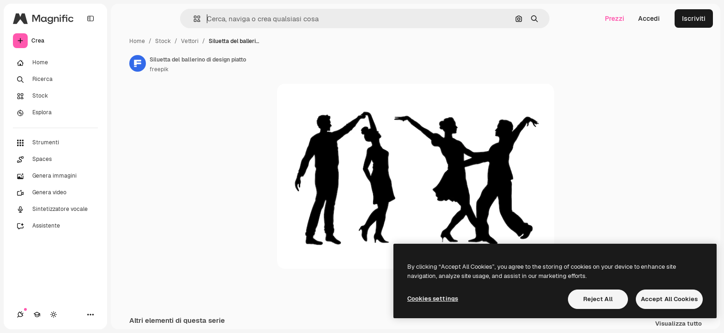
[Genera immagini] (55, 176)
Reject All (598, 299)
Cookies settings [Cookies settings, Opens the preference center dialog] (432, 298)
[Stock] (55, 96)
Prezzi (614, 18)
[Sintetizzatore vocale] (55, 209)
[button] (193, 18)
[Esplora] (55, 112)
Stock (163, 41)
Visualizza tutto (678, 324)
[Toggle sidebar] (90, 18)
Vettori (190, 41)
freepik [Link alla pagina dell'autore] (159, 69)
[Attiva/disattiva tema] (53, 314)
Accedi (649, 18)
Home (137, 41)
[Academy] (37, 314)
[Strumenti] (55, 143)
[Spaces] (55, 159)
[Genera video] (55, 192)
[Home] (55, 63)
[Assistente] (55, 226)
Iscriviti (694, 18)
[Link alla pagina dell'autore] (137, 63)
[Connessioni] (20, 314)
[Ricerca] (55, 79)
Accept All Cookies (669, 299)
